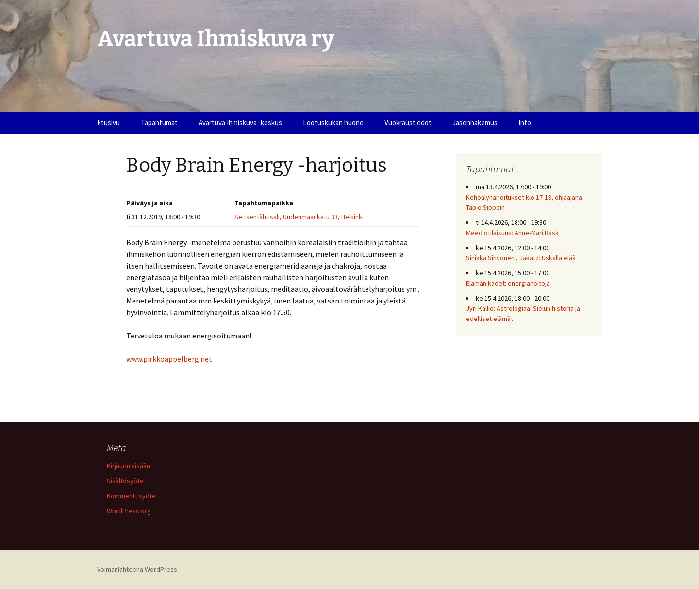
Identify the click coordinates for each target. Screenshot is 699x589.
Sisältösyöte (125, 480)
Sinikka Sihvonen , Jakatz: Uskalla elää (521, 257)
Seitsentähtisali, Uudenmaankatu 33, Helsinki (299, 216)
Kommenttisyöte (131, 495)
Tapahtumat (159, 122)
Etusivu (108, 122)
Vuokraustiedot (408, 122)
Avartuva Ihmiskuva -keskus (240, 122)
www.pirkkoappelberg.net (169, 359)
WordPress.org (129, 510)
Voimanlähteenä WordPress (137, 569)
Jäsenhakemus (475, 122)
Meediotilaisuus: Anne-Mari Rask (512, 232)
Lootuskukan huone (333, 122)
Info (524, 122)
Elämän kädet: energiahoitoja (508, 283)
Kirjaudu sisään (128, 465)
